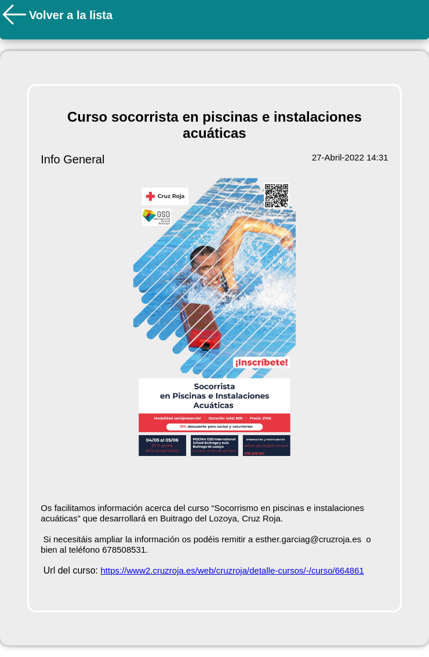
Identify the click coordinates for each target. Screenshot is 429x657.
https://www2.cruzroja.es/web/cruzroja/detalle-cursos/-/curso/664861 (231, 570)
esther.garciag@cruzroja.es (308, 539)
